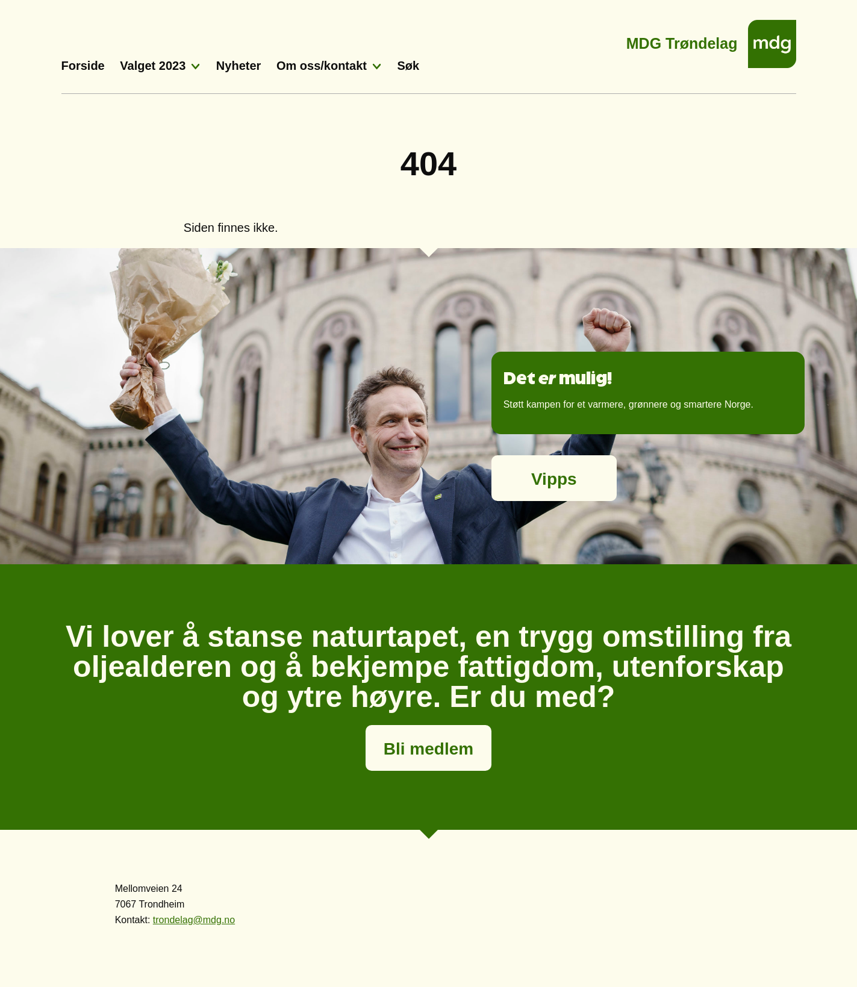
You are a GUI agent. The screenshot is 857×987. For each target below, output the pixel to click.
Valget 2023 (152, 65)
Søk (408, 65)
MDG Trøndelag (682, 40)
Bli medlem (428, 748)
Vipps (554, 479)
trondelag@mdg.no (194, 920)
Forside (83, 65)
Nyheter (238, 65)
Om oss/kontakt (321, 65)
